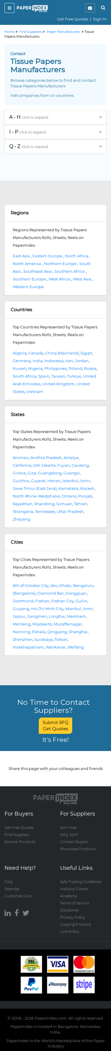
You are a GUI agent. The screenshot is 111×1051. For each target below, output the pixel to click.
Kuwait (19, 368)
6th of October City (31, 585)
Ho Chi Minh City (47, 608)
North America (27, 263)
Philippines (55, 368)
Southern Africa (69, 271)
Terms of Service (74, 903)
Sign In (100, 19)
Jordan (82, 360)
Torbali (60, 639)
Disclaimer (69, 910)
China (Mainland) (62, 353)
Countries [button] (21, 309)
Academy (68, 896)
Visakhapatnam (28, 647)
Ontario (69, 496)
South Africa (24, 376)
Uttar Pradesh (70, 511)
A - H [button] (55, 117)
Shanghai (78, 631)
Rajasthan (22, 503)
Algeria (20, 353)
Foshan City (62, 600)
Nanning (21, 631)
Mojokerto (42, 624)
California (22, 465)
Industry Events (74, 889)
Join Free (68, 827)
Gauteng (80, 465)
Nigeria (35, 368)
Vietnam (34, 391)
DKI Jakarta (44, 465)
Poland (75, 368)
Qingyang (57, 631)
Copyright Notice (75, 924)
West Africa (59, 279)
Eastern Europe (47, 255)
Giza (32, 473)
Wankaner (56, 647)
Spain (43, 376)
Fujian (63, 465)
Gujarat (38, 480)
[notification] (90, 7)
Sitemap (11, 889)
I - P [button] (55, 132)
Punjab (85, 496)
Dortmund (23, 600)
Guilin (81, 600)
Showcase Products (78, 849)
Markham (76, 616)
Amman (21, 457)
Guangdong (50, 473)
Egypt (86, 353)
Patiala (39, 631)
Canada (36, 353)
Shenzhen (23, 639)
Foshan (42, 600)
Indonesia (54, 360)
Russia (90, 368)
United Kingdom (58, 383)
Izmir (85, 480)
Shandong (44, 503)
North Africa (77, 255)
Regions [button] (19, 213)
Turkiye (74, 376)
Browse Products (20, 842)
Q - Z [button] (55, 146)
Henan (54, 480)
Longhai (57, 616)
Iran (69, 360)
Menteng (21, 624)
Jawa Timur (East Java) (35, 488)
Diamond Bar (50, 593)
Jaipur (19, 616)
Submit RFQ (55, 725)
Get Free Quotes (72, 19)
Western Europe (28, 286)
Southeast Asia (37, 271)
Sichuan (64, 503)
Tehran (80, 503)
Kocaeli (87, 488)
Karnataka (68, 488)
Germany (22, 360)
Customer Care (18, 896)
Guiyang (21, 608)
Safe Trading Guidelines (80, 882)
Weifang (75, 647)
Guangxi (71, 473)
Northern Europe (60, 263)
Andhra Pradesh (46, 457)
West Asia (82, 279)
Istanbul (70, 480)
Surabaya (43, 639)
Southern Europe (29, 279)
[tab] (55, 117)
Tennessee (45, 511)
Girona (19, 473)
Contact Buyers (74, 842)
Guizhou (21, 480)
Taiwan (58, 376)
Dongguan (76, 593)
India (38, 360)
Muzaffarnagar (68, 624)
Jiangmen (37, 616)
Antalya (71, 457)
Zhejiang (21, 519)
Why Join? (69, 834)
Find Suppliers (17, 834)
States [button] (17, 414)
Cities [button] (17, 542)
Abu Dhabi (60, 585)
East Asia (21, 255)
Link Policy (69, 931)
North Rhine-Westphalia (36, 496)
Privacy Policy (72, 917)
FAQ (8, 882)
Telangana (23, 511)
